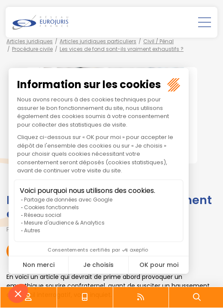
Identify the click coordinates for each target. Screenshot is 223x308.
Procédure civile (32, 49)
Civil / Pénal (158, 41)
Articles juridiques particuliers (98, 41)
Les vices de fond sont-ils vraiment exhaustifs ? (122, 49)
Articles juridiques (29, 41)
